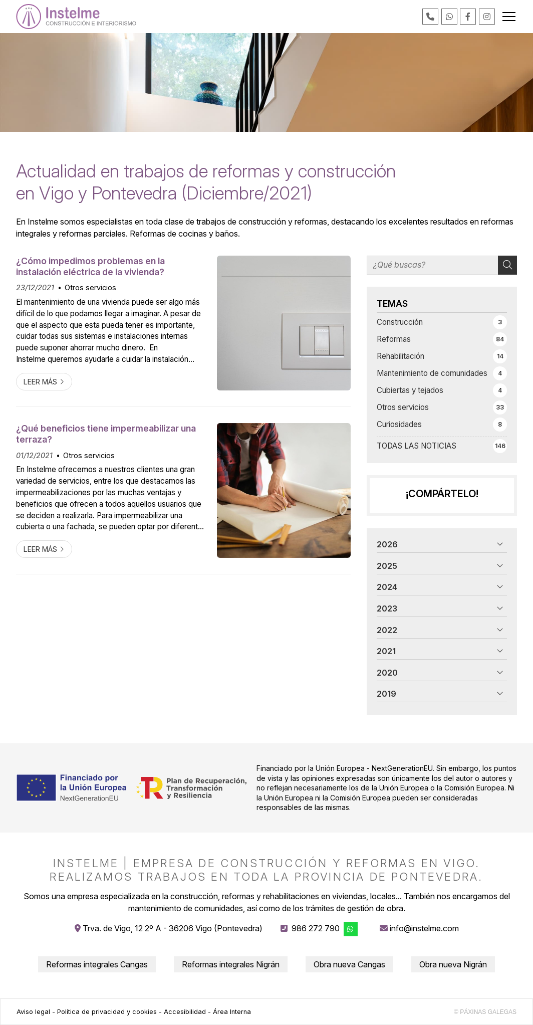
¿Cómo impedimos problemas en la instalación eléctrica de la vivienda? (90, 266)
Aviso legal (33, 1011)
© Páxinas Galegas (485, 1011)
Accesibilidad (185, 1011)
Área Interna (232, 1011)
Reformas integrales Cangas (97, 964)
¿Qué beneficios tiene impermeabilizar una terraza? (106, 434)
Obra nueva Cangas (349, 964)
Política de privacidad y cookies (107, 1011)
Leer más (40, 381)
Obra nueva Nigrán (453, 964)
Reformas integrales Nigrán (231, 964)
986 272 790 (316, 928)
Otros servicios (90, 287)
